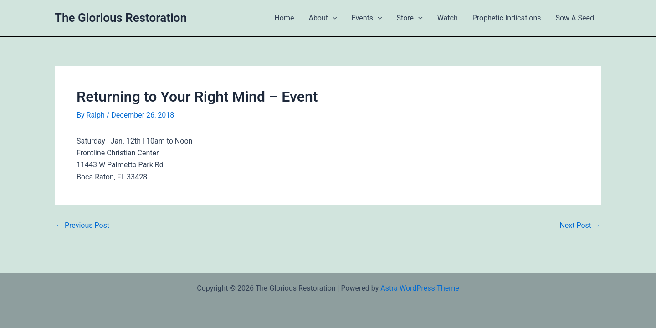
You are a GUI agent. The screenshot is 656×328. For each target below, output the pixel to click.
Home (284, 18)
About (322, 18)
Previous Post (82, 225)
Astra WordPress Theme (419, 288)
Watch (447, 18)
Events (367, 18)
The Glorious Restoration (121, 18)
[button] (332, 18)
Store (410, 18)
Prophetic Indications (506, 18)
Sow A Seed (574, 18)
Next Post (579, 225)
